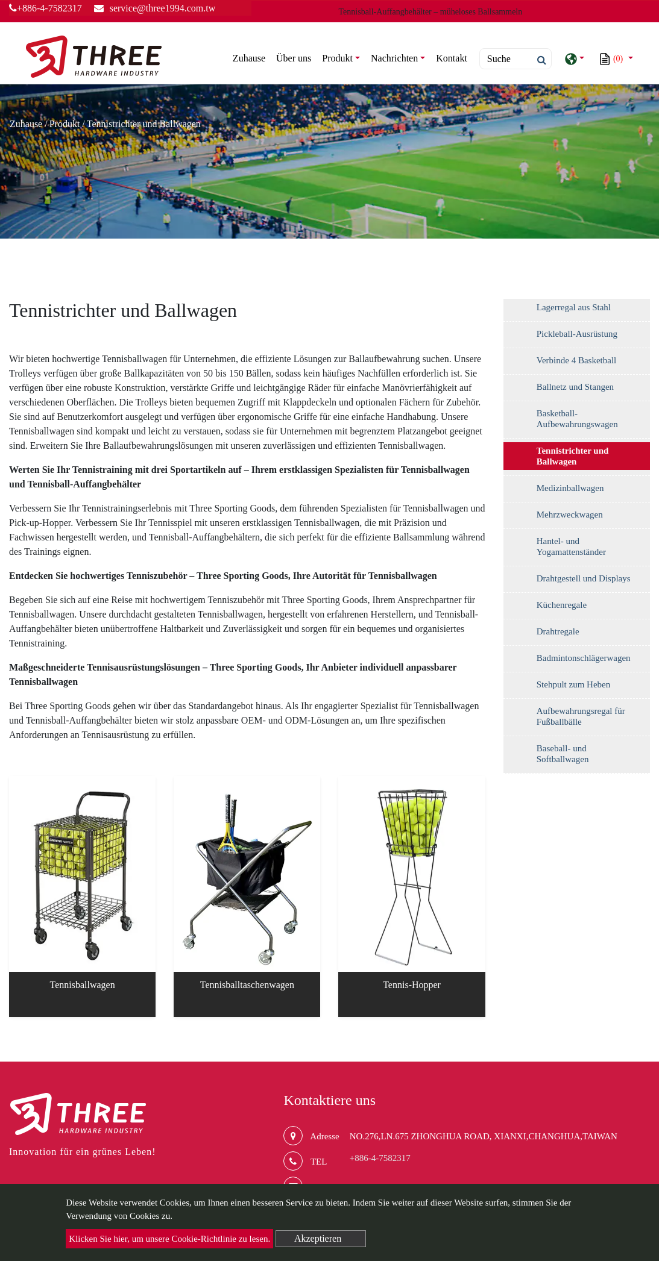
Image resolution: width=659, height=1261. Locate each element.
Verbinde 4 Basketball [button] (576, 360)
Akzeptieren (317, 1238)
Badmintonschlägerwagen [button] (584, 658)
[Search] (515, 58)
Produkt (64, 124)
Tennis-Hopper (412, 985)
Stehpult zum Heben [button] (573, 684)
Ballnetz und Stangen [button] (575, 387)
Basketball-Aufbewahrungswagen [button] (577, 418)
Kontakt (451, 58)
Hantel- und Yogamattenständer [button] (571, 546)
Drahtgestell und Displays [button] (584, 578)
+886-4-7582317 (45, 8)
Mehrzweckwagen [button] (570, 514)
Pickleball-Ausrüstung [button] (577, 334)
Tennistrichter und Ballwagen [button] (573, 456)
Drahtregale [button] (558, 631)
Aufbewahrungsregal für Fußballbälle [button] (581, 716)
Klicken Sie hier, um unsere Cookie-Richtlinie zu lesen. (169, 1239)
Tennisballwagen (82, 985)
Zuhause (251, 57)
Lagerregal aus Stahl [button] (574, 307)
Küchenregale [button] (562, 605)
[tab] (576, 310)
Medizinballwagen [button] (570, 488)
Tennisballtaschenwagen (247, 985)
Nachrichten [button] (394, 58)
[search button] (538, 60)
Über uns (293, 58)
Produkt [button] (337, 58)
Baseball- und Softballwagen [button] (563, 753)
